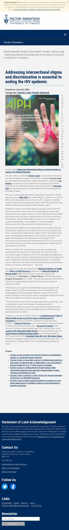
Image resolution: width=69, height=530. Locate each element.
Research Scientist (45, 326)
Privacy (16, 503)
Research (44, 92)
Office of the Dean (9, 472)
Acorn (32, 503)
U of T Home (36, 506)
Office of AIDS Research (20, 271)
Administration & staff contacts (14, 464)
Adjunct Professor (23, 323)
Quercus (24, 503)
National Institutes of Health (50, 269)
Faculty (35, 92)
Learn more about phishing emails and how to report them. (37, 9)
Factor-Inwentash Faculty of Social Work (22, 19)
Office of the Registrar (11, 468)
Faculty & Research (13, 42)
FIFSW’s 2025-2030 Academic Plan (15, 506)
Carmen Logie (24, 92)
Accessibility (7, 503)
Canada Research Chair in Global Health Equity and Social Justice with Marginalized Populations (33, 318)
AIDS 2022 (23, 197)
